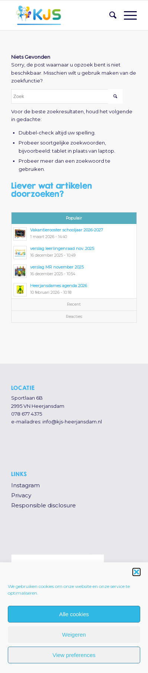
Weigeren (74, 634)
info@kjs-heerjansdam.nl (72, 422)
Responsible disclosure (43, 505)
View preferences (74, 655)
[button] (136, 572)
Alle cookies (74, 614)
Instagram (25, 485)
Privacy (21, 495)
